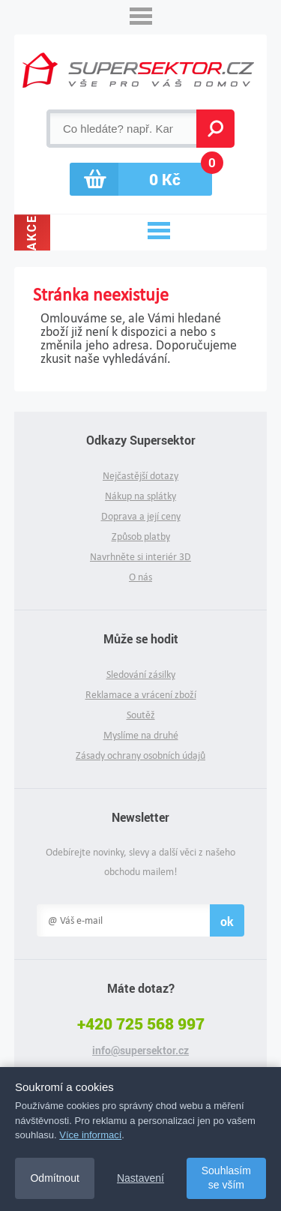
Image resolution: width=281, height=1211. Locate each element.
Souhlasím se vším (226, 1178)
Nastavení (140, 1178)
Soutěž (141, 715)
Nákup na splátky (140, 496)
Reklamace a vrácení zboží (140, 694)
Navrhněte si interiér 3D (140, 556)
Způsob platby (141, 536)
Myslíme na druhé (140, 735)
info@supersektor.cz (140, 1050)
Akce (32, 232)
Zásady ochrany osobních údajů (140, 755)
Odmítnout (54, 1178)
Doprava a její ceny (141, 516)
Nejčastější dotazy (140, 475)
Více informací (90, 1135)
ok (227, 921)
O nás (140, 577)
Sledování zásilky (140, 674)
